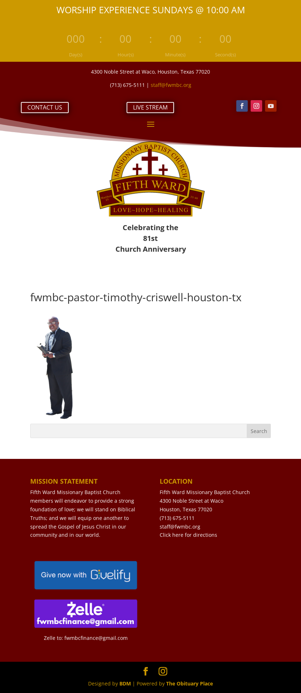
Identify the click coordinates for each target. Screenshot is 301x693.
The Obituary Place (189, 683)
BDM (125, 683)
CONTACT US (44, 107)
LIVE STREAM (150, 107)
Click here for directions (188, 534)
